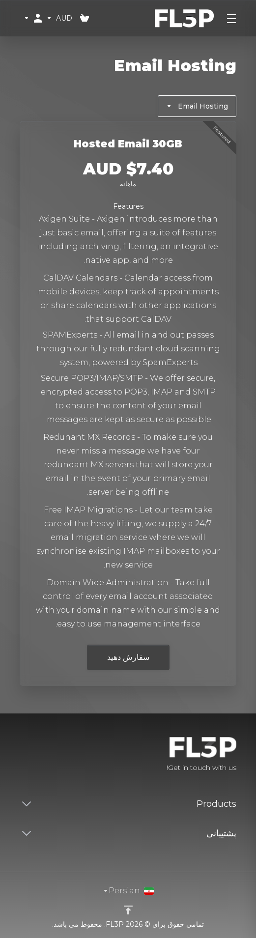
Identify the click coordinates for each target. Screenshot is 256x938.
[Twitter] (35, 755)
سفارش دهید (128, 657)
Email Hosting (197, 106)
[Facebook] (51, 755)
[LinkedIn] (20, 755)
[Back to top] (128, 910)
